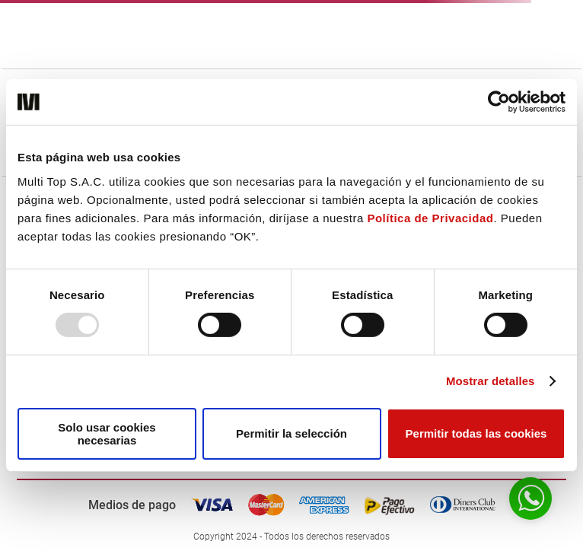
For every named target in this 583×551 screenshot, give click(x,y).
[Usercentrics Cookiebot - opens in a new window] (498, 102)
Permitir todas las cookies (476, 433)
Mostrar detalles (490, 380)
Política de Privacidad (430, 217)
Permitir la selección (291, 433)
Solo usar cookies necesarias (106, 434)
